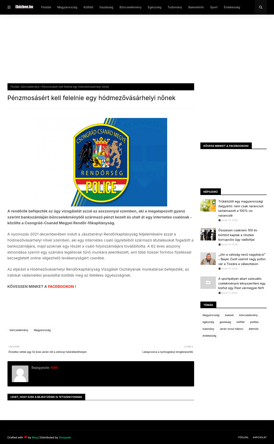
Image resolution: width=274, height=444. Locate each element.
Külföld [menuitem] (88, 7)
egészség (208, 322)
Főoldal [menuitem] (46, 7)
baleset (229, 315)
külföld (241, 322)
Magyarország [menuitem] (67, 7)
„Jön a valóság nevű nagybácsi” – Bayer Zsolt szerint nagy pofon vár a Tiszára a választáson (242, 259)
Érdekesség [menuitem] (232, 7)
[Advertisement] (131, 52)
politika (254, 322)
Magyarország (42, 330)
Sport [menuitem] (214, 7)
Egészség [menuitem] (154, 7)
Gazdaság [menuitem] (106, 7)
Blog (35, 437)
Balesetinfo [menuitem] (196, 7)
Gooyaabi (65, 437)
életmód (253, 328)
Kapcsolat (260, 437)
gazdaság (225, 322)
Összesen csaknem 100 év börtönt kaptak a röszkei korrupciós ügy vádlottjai (237, 235)
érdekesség (209, 335)
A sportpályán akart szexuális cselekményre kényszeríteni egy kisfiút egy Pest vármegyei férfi (242, 283)
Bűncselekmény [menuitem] (130, 7)
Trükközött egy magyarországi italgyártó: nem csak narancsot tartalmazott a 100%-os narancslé (241, 208)
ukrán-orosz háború (231, 328)
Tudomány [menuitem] (175, 7)
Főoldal (15, 86)
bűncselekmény (30, 86)
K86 (53, 368)
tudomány (208, 328)
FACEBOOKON (61, 286)
